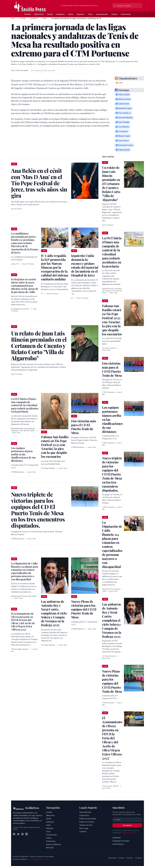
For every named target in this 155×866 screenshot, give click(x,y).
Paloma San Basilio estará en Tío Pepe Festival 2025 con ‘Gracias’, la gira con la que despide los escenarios (54, 447)
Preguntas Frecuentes (121, 841)
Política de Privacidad (87, 819)
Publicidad (117, 838)
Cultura (114, 14)
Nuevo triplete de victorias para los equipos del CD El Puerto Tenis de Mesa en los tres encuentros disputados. (112, 474)
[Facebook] (14, 834)
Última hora (39, 14)
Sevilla (50, 14)
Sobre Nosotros (85, 812)
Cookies (121, 858)
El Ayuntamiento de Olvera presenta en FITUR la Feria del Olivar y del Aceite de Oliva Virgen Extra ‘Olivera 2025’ (23, 621)
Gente (70, 14)
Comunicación (102, 14)
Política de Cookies (86, 822)
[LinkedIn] (26, 834)
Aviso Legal (83, 828)
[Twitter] (18, 834)
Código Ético (84, 815)
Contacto (82, 831)
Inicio (13, 18)
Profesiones (126, 14)
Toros (90, 14)
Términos (129, 858)
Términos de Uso (85, 825)
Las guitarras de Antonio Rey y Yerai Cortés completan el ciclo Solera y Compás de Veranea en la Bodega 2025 (54, 613)
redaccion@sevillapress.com (38, 859)
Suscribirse (127, 825)
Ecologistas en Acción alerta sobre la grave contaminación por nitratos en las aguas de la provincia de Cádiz (24, 286)
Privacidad (112, 858)
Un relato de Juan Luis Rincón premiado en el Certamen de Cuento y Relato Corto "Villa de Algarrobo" (111, 183)
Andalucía (60, 14)
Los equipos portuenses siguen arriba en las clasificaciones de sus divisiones (23, 454)
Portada (27, 14)
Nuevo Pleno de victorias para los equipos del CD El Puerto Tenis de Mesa (83, 609)
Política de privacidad (129, 833)
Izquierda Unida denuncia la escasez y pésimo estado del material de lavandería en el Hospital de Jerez (84, 265)
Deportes (80, 14)
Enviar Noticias (118, 844)
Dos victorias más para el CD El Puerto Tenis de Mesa (83, 427)
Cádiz (44, 18)
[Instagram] (22, 834)
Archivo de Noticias (53, 844)
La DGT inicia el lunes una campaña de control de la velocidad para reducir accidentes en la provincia (24, 405)
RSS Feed (50, 848)
